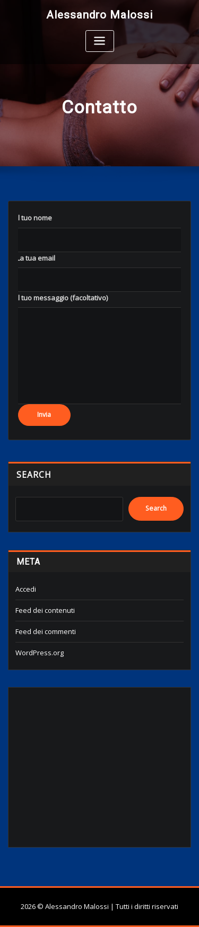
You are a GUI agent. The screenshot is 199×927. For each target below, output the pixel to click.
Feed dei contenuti (45, 610)
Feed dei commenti (45, 631)
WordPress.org (39, 652)
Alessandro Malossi (99, 14)
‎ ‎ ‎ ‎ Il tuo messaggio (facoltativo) (59, 297)
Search (33, 474)
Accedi (25, 589)
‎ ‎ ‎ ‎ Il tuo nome (31, 217)
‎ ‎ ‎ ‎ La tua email (32, 258)
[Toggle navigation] (99, 41)
